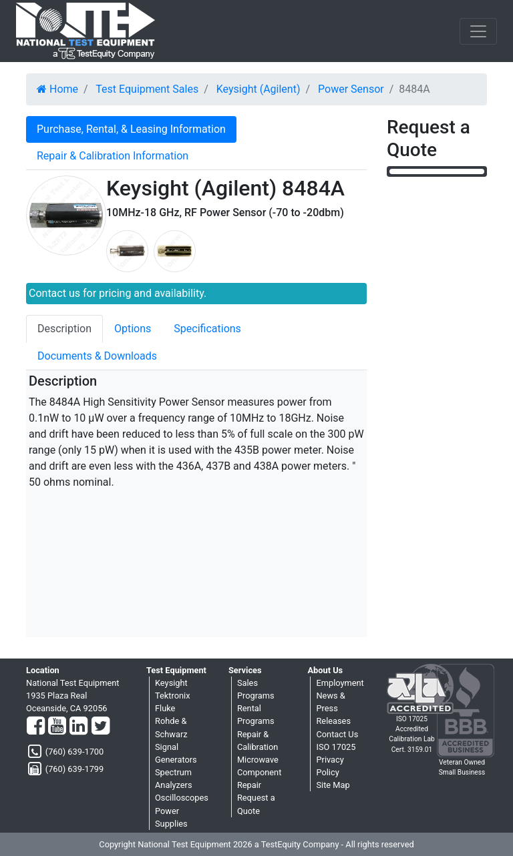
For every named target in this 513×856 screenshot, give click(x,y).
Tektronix (172, 696)
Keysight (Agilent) (258, 89)
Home (57, 89)
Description (64, 328)
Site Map (332, 785)
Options (132, 328)
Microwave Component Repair (259, 772)
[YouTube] (57, 727)
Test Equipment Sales (147, 89)
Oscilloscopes (181, 798)
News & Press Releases (333, 708)
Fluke (165, 708)
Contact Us (337, 734)
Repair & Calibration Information (112, 155)
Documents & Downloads (97, 356)
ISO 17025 (335, 747)
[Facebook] (35, 727)
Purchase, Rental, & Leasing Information (131, 129)
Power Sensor (351, 89)
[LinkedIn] (78, 727)
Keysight (171, 683)
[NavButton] (478, 31)
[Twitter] (100, 727)
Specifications (207, 328)
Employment (339, 683)
